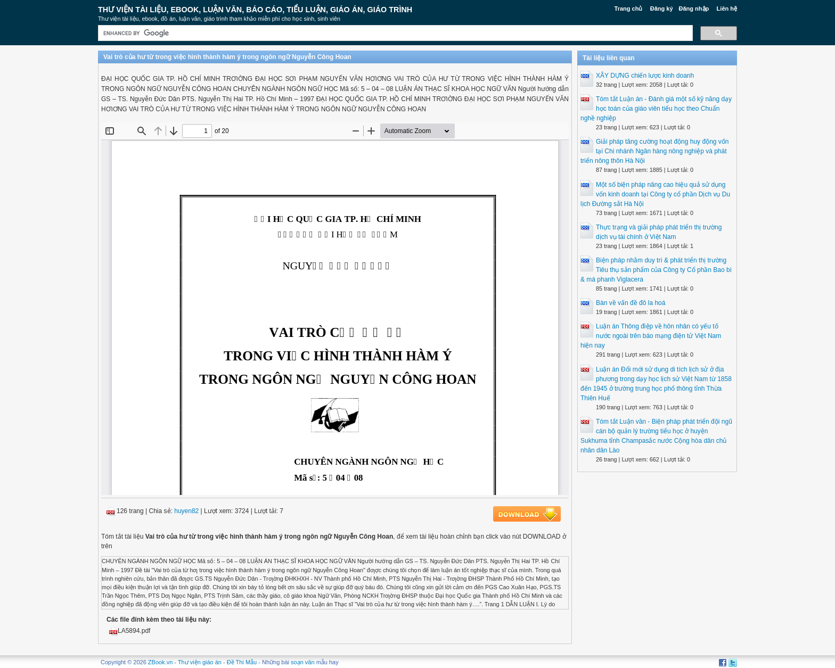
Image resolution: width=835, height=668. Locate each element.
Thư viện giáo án (200, 662)
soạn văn (303, 662)
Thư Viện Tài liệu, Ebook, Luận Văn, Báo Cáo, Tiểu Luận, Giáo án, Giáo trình (255, 9)
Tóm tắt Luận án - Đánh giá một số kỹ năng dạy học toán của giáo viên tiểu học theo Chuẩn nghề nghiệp (656, 108)
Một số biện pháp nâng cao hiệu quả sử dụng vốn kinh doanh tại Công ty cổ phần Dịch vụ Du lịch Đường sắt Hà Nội (655, 194)
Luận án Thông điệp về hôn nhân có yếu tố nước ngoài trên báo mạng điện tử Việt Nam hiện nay (650, 336)
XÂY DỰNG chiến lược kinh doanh (645, 75)
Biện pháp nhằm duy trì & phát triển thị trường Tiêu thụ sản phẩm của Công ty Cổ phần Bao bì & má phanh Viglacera (656, 270)
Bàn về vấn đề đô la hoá (630, 303)
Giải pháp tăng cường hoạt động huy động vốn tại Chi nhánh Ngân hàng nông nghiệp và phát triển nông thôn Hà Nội (654, 151)
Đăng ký (661, 8)
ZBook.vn (160, 662)
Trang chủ (629, 8)
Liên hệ (727, 8)
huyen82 (186, 511)
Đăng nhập (694, 8)
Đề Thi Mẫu (242, 662)
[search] (394, 33)
